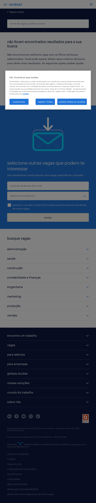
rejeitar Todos (45, 101)
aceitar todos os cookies (72, 101)
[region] (48, 90)
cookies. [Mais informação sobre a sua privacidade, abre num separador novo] (26, 94)
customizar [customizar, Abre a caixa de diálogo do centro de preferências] (19, 101)
